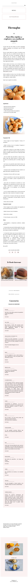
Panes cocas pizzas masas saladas (14, 250)
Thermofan (14, 28)
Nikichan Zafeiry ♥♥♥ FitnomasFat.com (11, 336)
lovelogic (16, 581)
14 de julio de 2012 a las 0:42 (9, 457)
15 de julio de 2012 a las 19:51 (9, 481)
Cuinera (6, 469)
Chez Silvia (6, 480)
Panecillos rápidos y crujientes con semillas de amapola (14, 39)
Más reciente (16, 290)
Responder (7, 330)
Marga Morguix (7, 456)
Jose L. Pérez (7, 322)
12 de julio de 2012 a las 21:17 (9, 310)
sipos (6, 442)
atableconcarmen (8, 427)
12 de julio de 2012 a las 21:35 (9, 323)
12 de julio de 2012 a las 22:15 (9, 368)
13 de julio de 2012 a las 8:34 (9, 428)
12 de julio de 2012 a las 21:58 (9, 353)
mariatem (6, 309)
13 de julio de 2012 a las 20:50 (9, 443)
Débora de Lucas (7, 367)
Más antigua (11, 294)
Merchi (6, 352)
